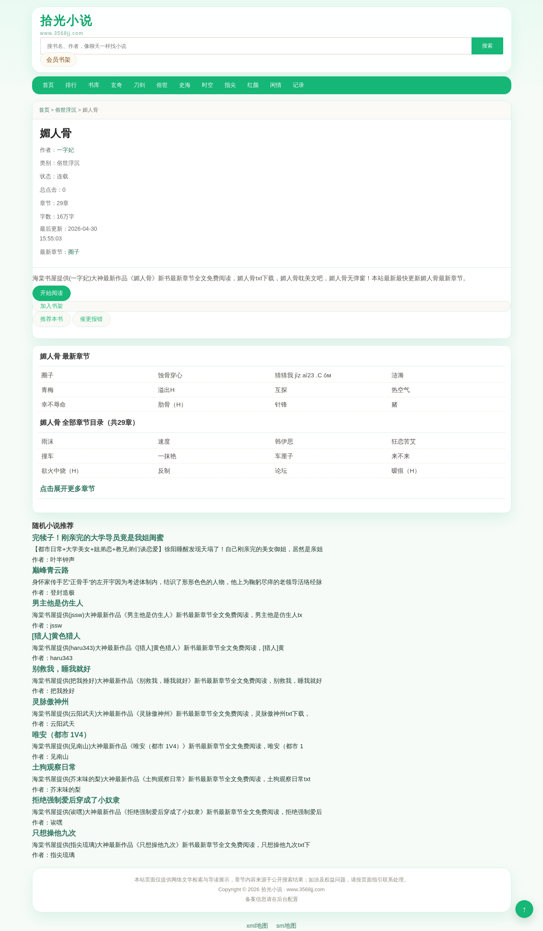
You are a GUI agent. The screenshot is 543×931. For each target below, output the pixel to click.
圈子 (74, 252)
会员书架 (58, 59)
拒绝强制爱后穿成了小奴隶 (76, 800)
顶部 (524, 909)
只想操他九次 (54, 833)
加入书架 (51, 306)
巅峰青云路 (50, 570)
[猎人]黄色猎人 (56, 636)
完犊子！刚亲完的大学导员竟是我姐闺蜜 (98, 538)
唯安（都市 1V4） (61, 735)
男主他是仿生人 (57, 603)
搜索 (487, 46)
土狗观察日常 (54, 767)
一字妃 (65, 150)
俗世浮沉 (65, 110)
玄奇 (116, 85)
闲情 (275, 85)
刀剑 (139, 85)
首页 (48, 85)
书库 (94, 85)
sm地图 (286, 925)
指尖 (230, 85)
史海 (184, 85)
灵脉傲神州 (50, 702)
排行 (71, 85)
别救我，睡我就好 (61, 669)
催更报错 (91, 319)
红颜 (253, 85)
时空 (207, 85)
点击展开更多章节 (67, 489)
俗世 (162, 85)
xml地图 (257, 925)
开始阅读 (51, 293)
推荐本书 (51, 319)
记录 (298, 85)
